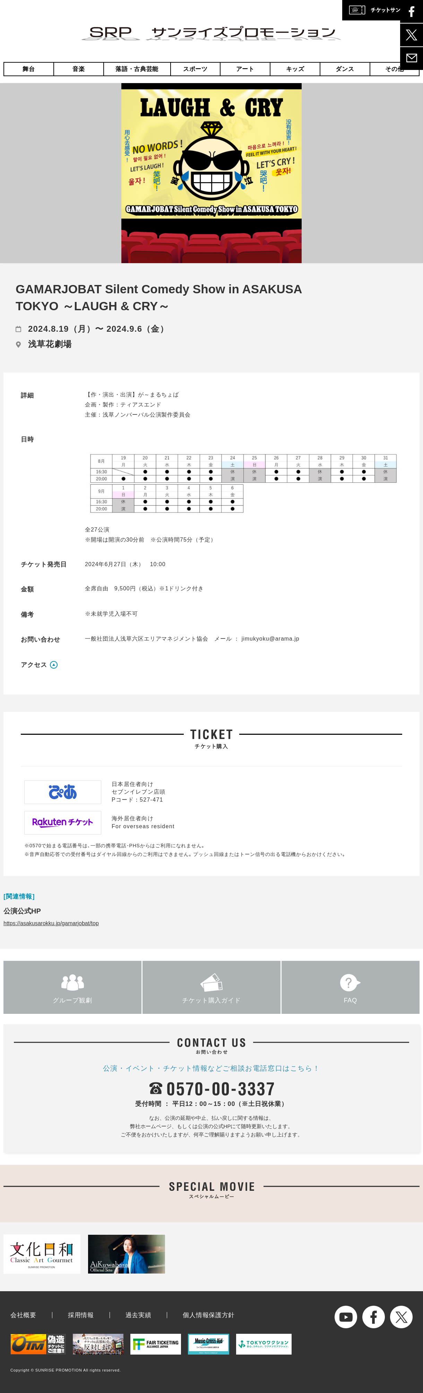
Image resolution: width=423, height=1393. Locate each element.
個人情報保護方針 (209, 1315)
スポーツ (195, 69)
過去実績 (139, 1315)
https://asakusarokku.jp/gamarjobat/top (51, 923)
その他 (394, 69)
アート (245, 69)
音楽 (78, 69)
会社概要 (23, 1315)
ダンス (345, 69)
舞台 (29, 69)
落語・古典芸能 (136, 69)
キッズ (295, 69)
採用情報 (81, 1315)
